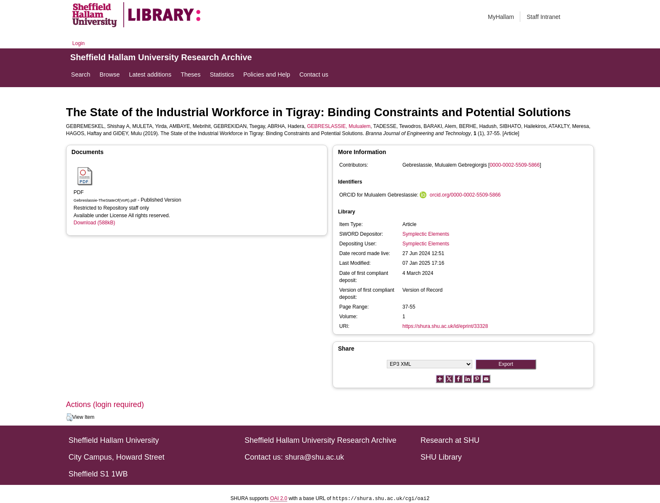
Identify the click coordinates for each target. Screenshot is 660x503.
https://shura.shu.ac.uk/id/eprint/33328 (445, 326)
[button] (69, 417)
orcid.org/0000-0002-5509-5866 (465, 195)
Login (78, 43)
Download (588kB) (94, 223)
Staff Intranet (543, 16)
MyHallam (501, 16)
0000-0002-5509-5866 (515, 165)
